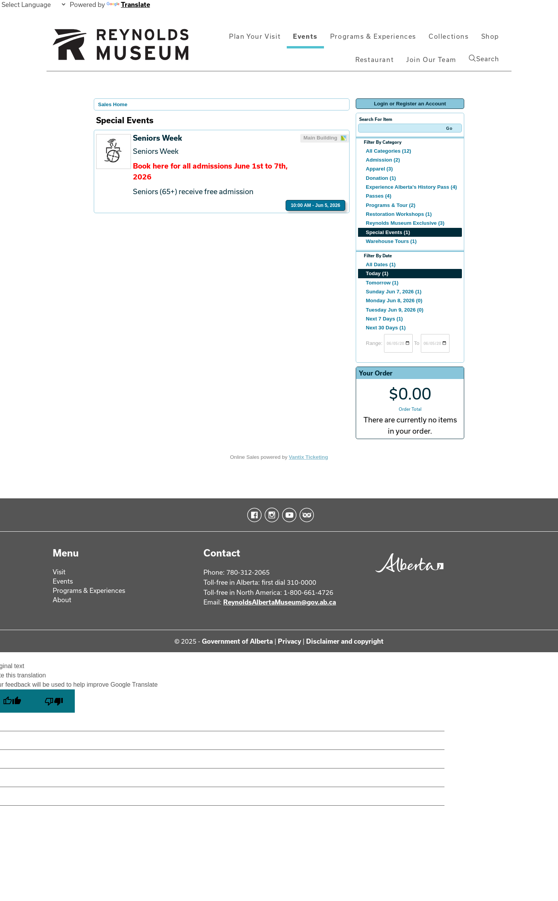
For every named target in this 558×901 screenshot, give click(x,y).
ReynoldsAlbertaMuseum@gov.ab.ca (279, 602)
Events (305, 36)
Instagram (270, 515)
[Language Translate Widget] (33, 4)
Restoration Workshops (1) (399, 214)
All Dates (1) (381, 264)
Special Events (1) (388, 232)
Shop (490, 36)
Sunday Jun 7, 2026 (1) (394, 292)
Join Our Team (431, 59)
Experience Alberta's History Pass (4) (411, 187)
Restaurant (374, 59)
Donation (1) (381, 178)
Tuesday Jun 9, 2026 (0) (395, 310)
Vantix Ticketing (308, 457)
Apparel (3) (379, 169)
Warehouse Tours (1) (391, 241)
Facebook (253, 515)
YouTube (287, 515)
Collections (449, 36)
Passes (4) (378, 196)
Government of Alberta (237, 641)
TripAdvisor (305, 515)
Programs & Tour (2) (390, 205)
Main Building (325, 138)
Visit (59, 571)
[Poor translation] (54, 701)
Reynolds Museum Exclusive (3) (405, 223)
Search (484, 58)
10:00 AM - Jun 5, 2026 (315, 205)
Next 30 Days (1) (386, 328)
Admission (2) (383, 160)
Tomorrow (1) (382, 283)
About (62, 599)
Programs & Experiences (373, 36)
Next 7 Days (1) (384, 319)
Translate (128, 4)
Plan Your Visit (255, 36)
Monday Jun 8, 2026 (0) (394, 300)
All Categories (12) (388, 151)
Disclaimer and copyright (345, 641)
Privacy (289, 641)
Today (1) (377, 273)
